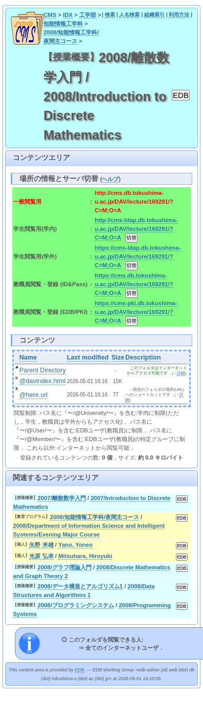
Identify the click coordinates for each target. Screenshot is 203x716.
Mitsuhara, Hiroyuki (85, 556)
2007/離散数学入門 (61, 498)
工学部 (87, 15)
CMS (49, 15)
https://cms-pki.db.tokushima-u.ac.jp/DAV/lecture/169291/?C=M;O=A (136, 312)
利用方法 (179, 14)
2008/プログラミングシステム (75, 605)
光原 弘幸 (41, 556)
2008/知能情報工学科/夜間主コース (94, 517)
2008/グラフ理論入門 (64, 567)
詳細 (181, 373)
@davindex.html (42, 381)
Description (143, 357)
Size (117, 357)
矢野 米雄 (41, 545)
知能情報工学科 (63, 24)
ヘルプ (110, 179)
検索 (110, 14)
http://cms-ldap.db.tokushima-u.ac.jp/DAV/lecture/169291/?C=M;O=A (136, 229)
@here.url (33, 395)
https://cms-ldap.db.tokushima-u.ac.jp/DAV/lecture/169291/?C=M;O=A (138, 256)
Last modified (88, 357)
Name (28, 357)
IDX (68, 15)
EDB (79, 669)
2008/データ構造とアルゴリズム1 (80, 586)
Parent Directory (42, 370)
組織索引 (154, 14)
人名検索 (129, 14)
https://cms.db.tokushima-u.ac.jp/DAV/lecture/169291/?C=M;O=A (134, 284)
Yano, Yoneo (75, 545)
